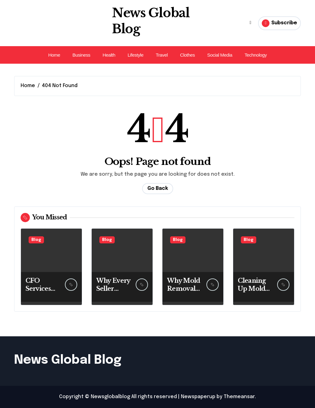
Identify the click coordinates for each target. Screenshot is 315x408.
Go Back (157, 188)
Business (81, 55)
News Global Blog (68, 360)
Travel (162, 55)
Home (54, 55)
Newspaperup (198, 396)
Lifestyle (136, 55)
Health (108, 55)
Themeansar (239, 396)
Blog (36, 240)
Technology (256, 55)
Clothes (187, 55)
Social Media (219, 55)
